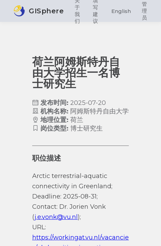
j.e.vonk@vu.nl (56, 217)
